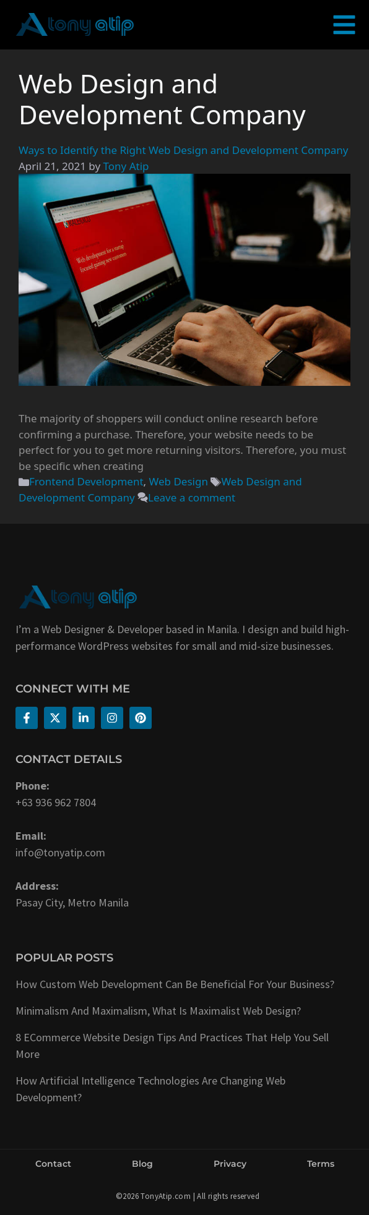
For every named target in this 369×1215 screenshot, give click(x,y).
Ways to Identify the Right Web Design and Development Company (183, 150)
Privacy (230, 1163)
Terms (320, 1163)
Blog (142, 1163)
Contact (53, 1163)
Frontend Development (86, 481)
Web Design (178, 481)
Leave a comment (191, 497)
